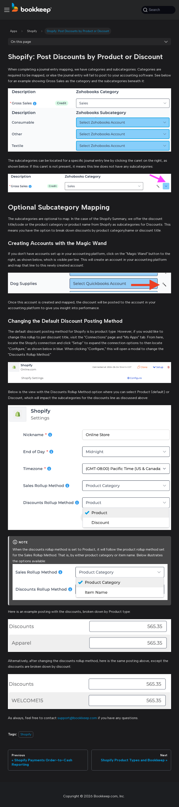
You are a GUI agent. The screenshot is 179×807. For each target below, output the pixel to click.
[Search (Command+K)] (158, 10)
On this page (21, 42)
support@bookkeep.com (77, 718)
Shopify (25, 734)
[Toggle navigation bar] (7, 10)
